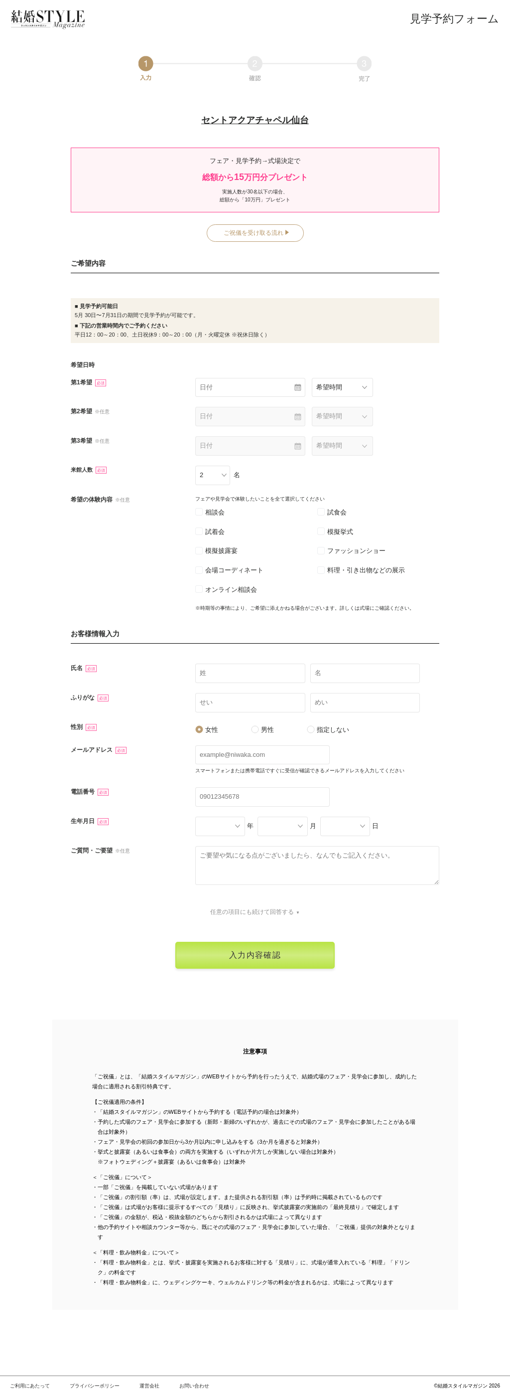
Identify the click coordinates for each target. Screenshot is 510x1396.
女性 (206, 729)
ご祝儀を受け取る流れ (253, 232)
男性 (262, 729)
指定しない (328, 729)
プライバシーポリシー (95, 1386)
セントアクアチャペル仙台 (255, 120)
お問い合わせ (194, 1386)
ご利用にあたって (30, 1386)
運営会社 (149, 1386)
